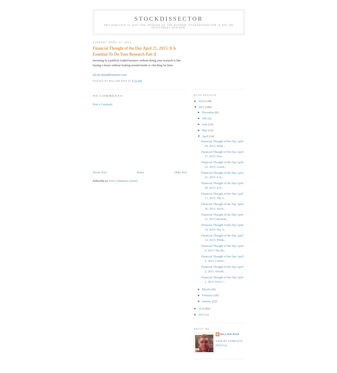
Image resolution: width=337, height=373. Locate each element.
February (207, 295)
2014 (201, 308)
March (206, 289)
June (205, 124)
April (205, 136)
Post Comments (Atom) (123, 180)
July (205, 118)
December (208, 112)
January (207, 301)
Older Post (180, 172)
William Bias (229, 334)
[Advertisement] (127, 138)
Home (140, 172)
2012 (201, 314)
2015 (201, 107)
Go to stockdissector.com (110, 75)
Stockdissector (168, 18)
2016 (201, 101)
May (205, 130)
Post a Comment (103, 104)
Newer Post (100, 172)
